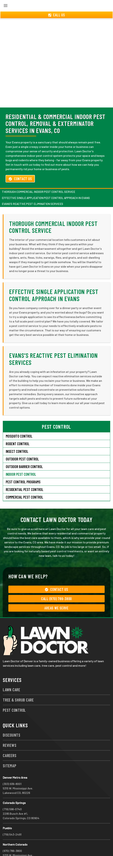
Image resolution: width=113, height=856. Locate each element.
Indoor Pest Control (21, 461)
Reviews (9, 731)
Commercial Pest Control (24, 483)
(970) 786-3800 (12, 837)
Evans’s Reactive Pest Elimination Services (32, 190)
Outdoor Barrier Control (24, 453)
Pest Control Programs (23, 468)
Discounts (11, 721)
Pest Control (14, 696)
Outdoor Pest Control (22, 445)
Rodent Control (18, 430)
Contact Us (20, 165)
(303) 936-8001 (12, 770)
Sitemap (9, 752)
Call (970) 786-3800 (56, 585)
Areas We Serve (56, 594)
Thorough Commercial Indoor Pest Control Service (38, 178)
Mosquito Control (19, 422)
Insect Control (17, 438)
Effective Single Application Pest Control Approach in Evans (46, 184)
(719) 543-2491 (12, 821)
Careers (9, 742)
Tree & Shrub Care (18, 686)
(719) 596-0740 (12, 795)
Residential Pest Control (24, 476)
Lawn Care (11, 676)
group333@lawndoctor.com (49, 846)
